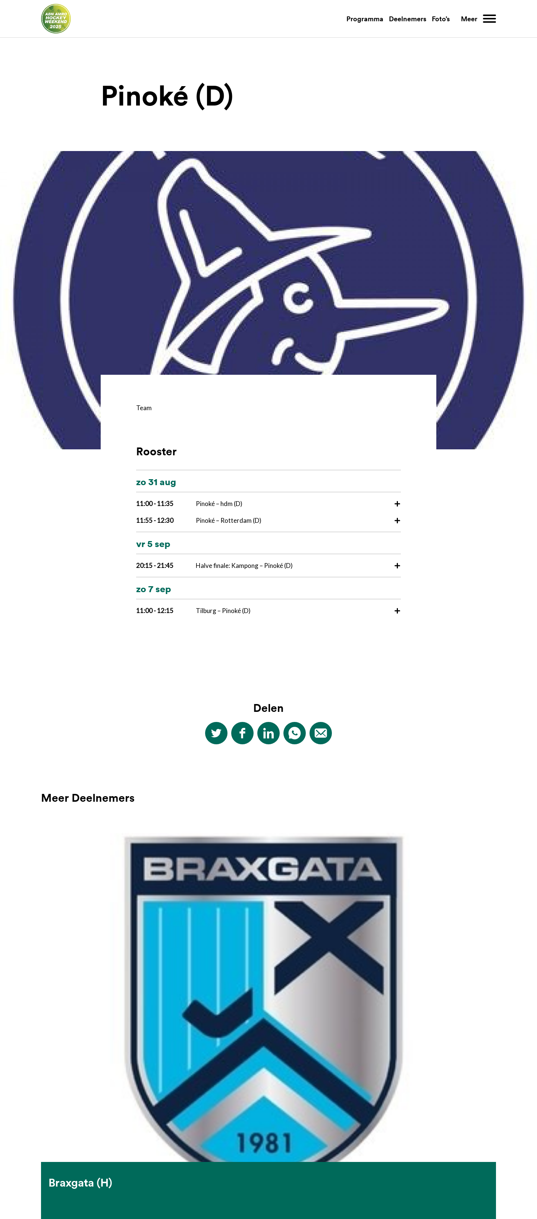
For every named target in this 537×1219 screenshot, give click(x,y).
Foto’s (441, 18)
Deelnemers (407, 18)
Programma (364, 18)
